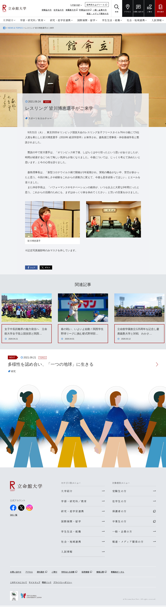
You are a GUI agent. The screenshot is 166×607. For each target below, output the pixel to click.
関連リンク (46, 583)
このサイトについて (18, 583)
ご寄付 (54, 573)
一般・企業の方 (100, 9)
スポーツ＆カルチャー (40, 118)
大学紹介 (8, 20)
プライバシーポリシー (62, 583)
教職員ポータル (117, 573)
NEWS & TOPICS (15, 28)
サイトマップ (34, 583)
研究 (13, 371)
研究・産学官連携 (60, 20)
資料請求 (40, 573)
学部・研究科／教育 (31, 20)
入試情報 (156, 20)
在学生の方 (59, 9)
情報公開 (100, 573)
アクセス (29, 573)
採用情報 (85, 573)
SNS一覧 (13, 515)
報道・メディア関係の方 (98, 13)
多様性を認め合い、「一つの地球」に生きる (52, 364)
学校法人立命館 (67, 573)
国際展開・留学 (86, 20)
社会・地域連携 (136, 20)
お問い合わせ (15, 573)
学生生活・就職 (111, 20)
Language (75, 4)
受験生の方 (47, 9)
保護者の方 (71, 9)
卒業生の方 (84, 9)
